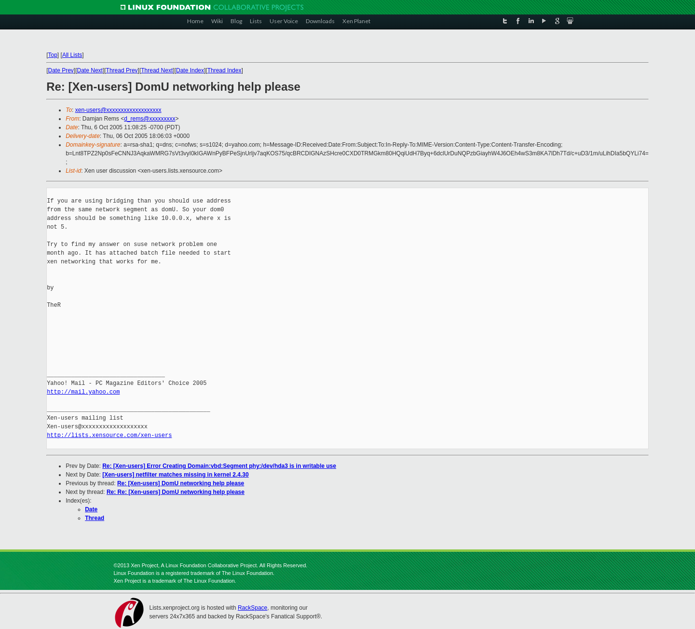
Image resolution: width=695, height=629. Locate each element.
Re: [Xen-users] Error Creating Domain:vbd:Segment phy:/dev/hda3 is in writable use (219, 466)
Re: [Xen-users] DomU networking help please (180, 483)
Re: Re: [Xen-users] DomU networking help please (176, 492)
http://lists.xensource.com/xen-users (109, 435)
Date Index (190, 70)
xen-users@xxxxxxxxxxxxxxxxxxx (118, 110)
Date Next (90, 70)
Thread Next (157, 70)
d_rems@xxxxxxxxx (149, 118)
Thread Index (224, 70)
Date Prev (61, 70)
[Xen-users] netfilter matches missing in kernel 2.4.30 (175, 474)
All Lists (72, 55)
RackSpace (252, 607)
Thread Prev (122, 70)
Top (52, 55)
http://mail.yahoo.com (83, 392)
